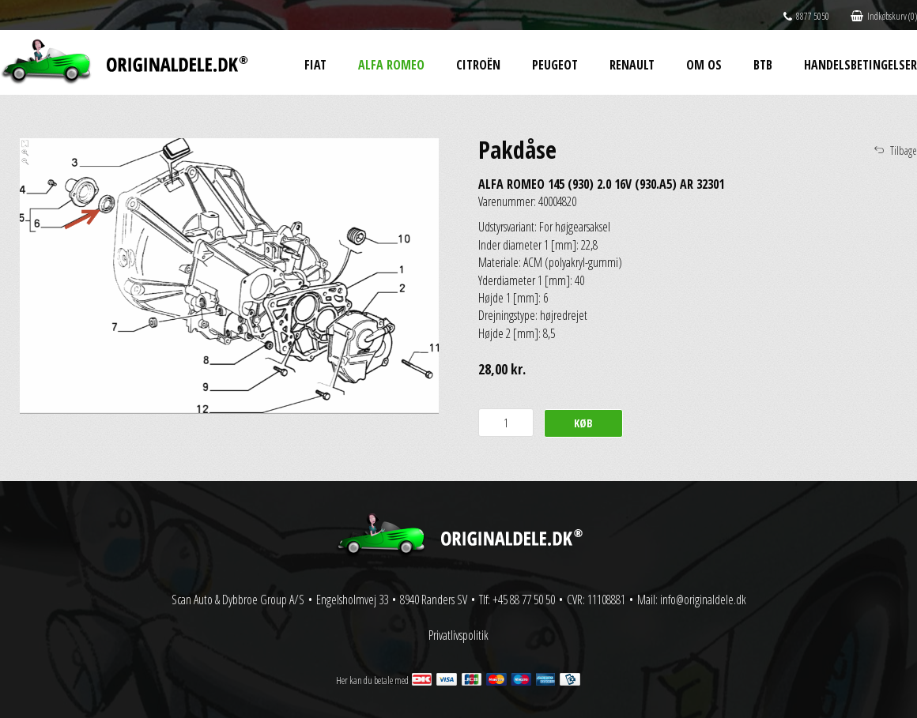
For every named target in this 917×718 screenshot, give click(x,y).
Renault (632, 64)
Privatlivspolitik (458, 635)
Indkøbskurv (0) (884, 16)
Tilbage (903, 150)
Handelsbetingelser (860, 64)
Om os (704, 64)
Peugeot (555, 64)
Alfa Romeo (391, 64)
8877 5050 (806, 16)
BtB (762, 64)
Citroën (478, 64)
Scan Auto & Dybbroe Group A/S (238, 599)
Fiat (315, 64)
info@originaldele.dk (703, 599)
